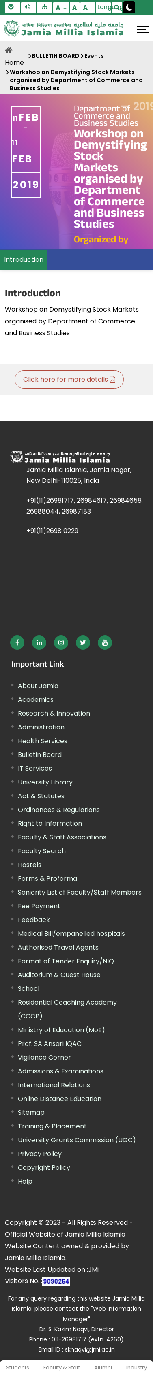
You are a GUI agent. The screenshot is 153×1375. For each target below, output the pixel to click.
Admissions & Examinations (60, 1071)
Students (17, 1367)
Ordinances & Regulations (59, 809)
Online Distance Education (59, 1098)
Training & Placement (52, 1126)
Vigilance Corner (44, 1057)
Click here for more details (69, 379)
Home (14, 62)
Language (104, 7)
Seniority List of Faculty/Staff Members (80, 892)
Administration (41, 727)
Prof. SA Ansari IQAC (50, 1043)
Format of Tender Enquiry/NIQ (66, 961)
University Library (45, 782)
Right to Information (50, 823)
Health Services (42, 741)
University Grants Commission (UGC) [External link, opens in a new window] (77, 1140)
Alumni (103, 1367)
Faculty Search (42, 851)
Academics (36, 699)
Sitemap (31, 1112)
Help (25, 1181)
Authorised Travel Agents (58, 947)
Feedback (34, 919)
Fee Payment (39, 906)
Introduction (23, 259)
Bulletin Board (40, 754)
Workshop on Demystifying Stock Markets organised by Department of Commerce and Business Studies (76, 80)
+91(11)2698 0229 (52, 531)
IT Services (35, 768)
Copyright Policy (44, 1167)
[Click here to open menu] (143, 29)
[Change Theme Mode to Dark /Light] (129, 7)
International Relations (54, 1085)
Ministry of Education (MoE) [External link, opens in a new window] (61, 1030)
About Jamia (38, 686)
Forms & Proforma (47, 878)
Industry (136, 1367)
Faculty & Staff (61, 1367)
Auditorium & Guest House (59, 975)
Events (94, 56)
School (28, 988)
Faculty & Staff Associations (62, 837)
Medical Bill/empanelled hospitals (71, 933)
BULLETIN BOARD (56, 56)
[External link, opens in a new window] (17, 642)
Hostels (29, 864)
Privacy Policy (40, 1153)
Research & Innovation (54, 713)
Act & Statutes (41, 796)
